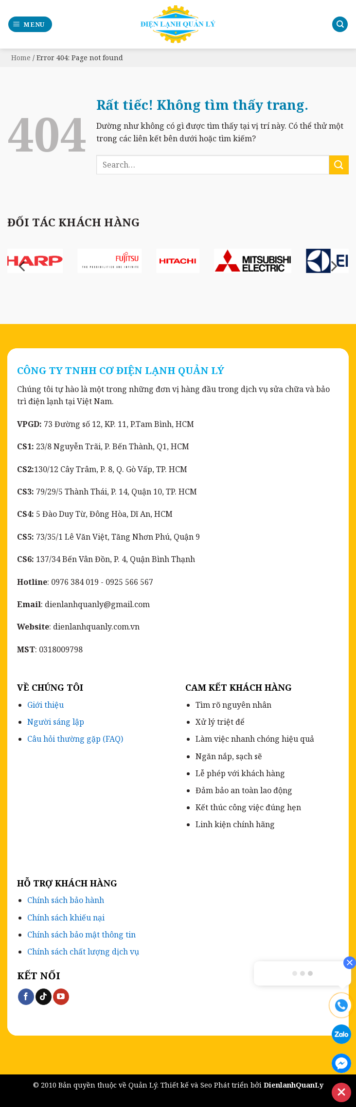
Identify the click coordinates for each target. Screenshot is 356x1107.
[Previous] (23, 266)
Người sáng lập (55, 721)
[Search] (340, 25)
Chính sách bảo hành (65, 900)
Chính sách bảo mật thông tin (81, 934)
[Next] (333, 266)
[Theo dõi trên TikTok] (44, 996)
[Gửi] (339, 164)
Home (21, 57)
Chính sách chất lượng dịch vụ (83, 951)
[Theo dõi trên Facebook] (26, 996)
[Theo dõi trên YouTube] (61, 996)
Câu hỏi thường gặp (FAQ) (75, 738)
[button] (30, 25)
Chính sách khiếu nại (66, 917)
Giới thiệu (45, 704)
